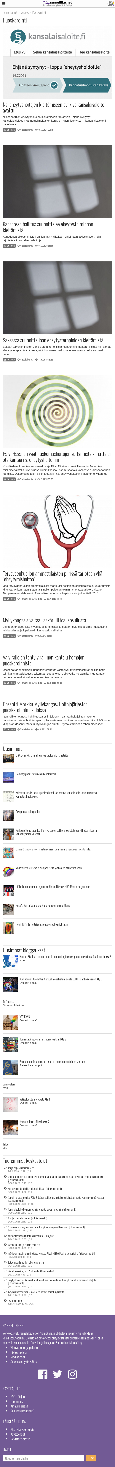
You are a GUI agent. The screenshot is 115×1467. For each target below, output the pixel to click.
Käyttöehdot (17, 1434)
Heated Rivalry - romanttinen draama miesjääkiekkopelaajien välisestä (65, 956)
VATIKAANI (25, 1016)
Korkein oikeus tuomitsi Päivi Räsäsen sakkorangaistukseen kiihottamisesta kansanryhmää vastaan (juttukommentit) (56, 1199)
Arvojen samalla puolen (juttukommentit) (27, 1218)
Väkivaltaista (35, 1099)
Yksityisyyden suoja (22, 1429)
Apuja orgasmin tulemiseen (21, 1168)
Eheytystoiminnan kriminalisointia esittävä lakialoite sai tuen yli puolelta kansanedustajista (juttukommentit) (52, 1281)
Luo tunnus (16, 1401)
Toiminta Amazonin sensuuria (43, 1039)
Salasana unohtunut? (22, 1410)
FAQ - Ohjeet (18, 1396)
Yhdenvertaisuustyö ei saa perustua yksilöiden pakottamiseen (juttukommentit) (46, 1227)
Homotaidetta (34, 1121)
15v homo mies (15, 1301)
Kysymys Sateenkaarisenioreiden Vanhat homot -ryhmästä (36, 1292)
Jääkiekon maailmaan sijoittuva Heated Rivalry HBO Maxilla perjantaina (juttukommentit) (51, 1253)
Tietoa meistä (18, 1352)
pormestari (9, 1084)
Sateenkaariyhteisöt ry (23, 1361)
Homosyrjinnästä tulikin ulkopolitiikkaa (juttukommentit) (35, 1188)
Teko (5, 1144)
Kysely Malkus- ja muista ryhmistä (24, 1245)
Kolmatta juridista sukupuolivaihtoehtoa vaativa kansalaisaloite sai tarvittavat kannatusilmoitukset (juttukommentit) (56, 1178)
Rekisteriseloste (20, 1439)
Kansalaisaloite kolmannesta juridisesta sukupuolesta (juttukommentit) (42, 1209)
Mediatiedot (17, 1357)
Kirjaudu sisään (19, 1406)
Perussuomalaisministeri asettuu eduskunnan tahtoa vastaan (52, 1061)
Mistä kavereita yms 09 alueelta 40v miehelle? (31, 1271)
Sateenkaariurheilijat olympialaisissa (26, 1262)
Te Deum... (8, 1001)
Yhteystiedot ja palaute (24, 1347)
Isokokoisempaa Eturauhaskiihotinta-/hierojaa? (31, 1236)
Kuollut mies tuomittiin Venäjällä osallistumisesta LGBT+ (61, 979)
